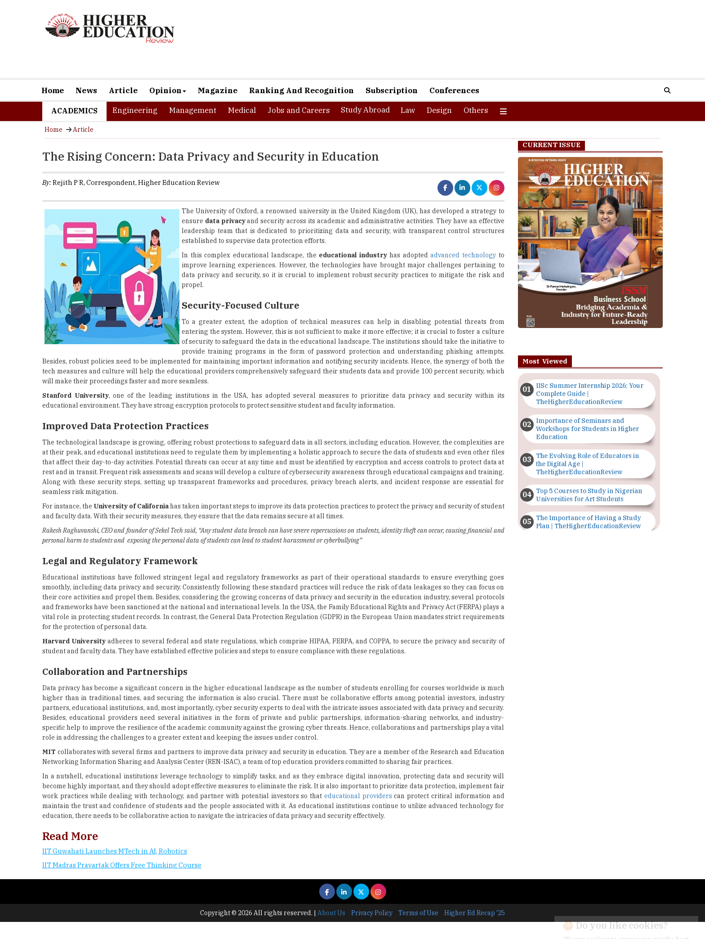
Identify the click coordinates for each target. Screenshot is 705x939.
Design (439, 110)
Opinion (167, 90)
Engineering (134, 110)
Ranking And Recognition (301, 90)
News (86, 90)
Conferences (454, 90)
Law (408, 110)
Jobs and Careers (299, 110)
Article (123, 90)
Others (476, 110)
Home (52, 90)
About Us (331, 913)
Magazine (217, 90)
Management (192, 110)
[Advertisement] (456, 39)
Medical (242, 110)
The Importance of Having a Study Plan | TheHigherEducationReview (588, 522)
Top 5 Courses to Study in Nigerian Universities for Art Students (589, 495)
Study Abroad (365, 110)
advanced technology (463, 255)
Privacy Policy (372, 913)
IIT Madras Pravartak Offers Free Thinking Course (121, 865)
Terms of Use (418, 913)
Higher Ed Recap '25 (474, 913)
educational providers (358, 796)
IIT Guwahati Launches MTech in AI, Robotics (114, 851)
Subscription (392, 90)
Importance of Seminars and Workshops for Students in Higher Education (587, 429)
